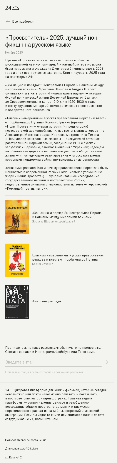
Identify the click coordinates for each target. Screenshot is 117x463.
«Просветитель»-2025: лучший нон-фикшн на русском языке (52, 40)
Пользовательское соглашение (25, 439)
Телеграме (86, 351)
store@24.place (29, 448)
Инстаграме (44, 351)
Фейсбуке (62, 351)
